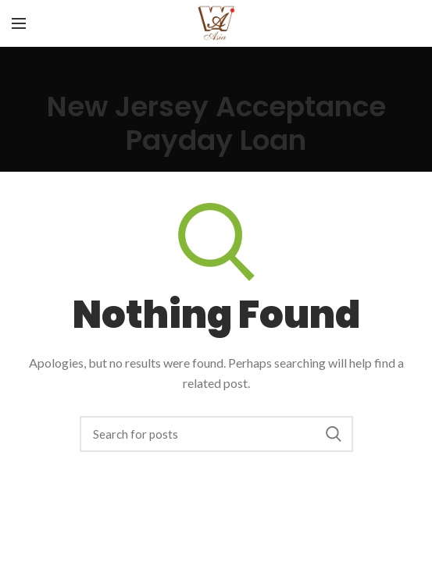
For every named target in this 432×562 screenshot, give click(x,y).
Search (333, 434)
